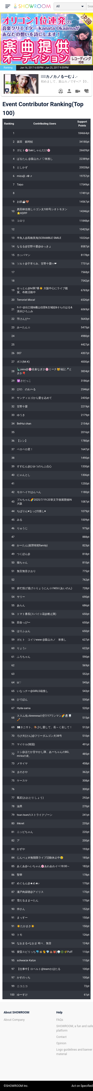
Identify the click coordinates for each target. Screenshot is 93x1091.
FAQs (59, 1020)
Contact (61, 1037)
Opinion (61, 1043)
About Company (14, 1020)
